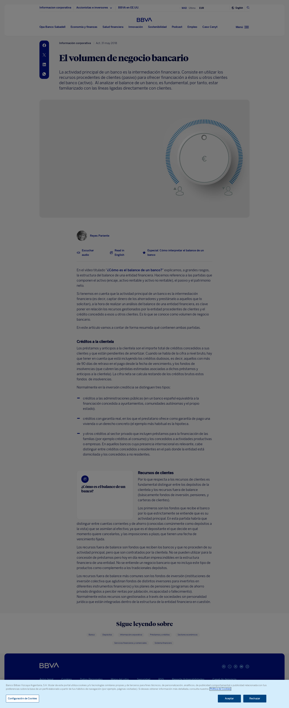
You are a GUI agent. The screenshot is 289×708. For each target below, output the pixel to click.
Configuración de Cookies (22, 698)
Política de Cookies (220, 689)
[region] (144, 694)
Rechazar (254, 698)
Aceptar (229, 698)
